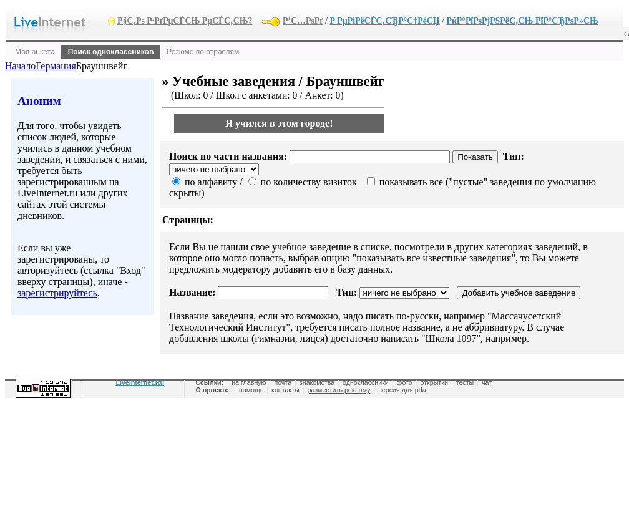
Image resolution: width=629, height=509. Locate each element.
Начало (20, 66)
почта (282, 382)
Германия (56, 66)
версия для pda (402, 390)
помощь (251, 390)
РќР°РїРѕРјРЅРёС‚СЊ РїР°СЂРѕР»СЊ (522, 21)
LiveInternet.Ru (139, 382)
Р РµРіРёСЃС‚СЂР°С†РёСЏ (384, 21)
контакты (285, 390)
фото (404, 382)
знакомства (317, 382)
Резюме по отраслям (203, 51)
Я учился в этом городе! (279, 123)
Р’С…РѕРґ (303, 21)
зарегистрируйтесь (57, 293)
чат (487, 382)
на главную (249, 382)
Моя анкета (35, 51)
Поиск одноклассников (111, 51)
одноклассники (366, 382)
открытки (434, 382)
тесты (465, 382)
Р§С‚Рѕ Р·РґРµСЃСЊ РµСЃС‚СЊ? (185, 21)
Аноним (39, 100)
